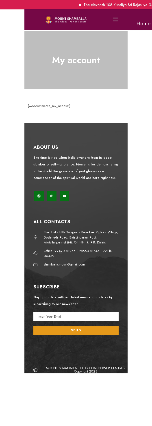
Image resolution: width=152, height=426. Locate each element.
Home (144, 22)
